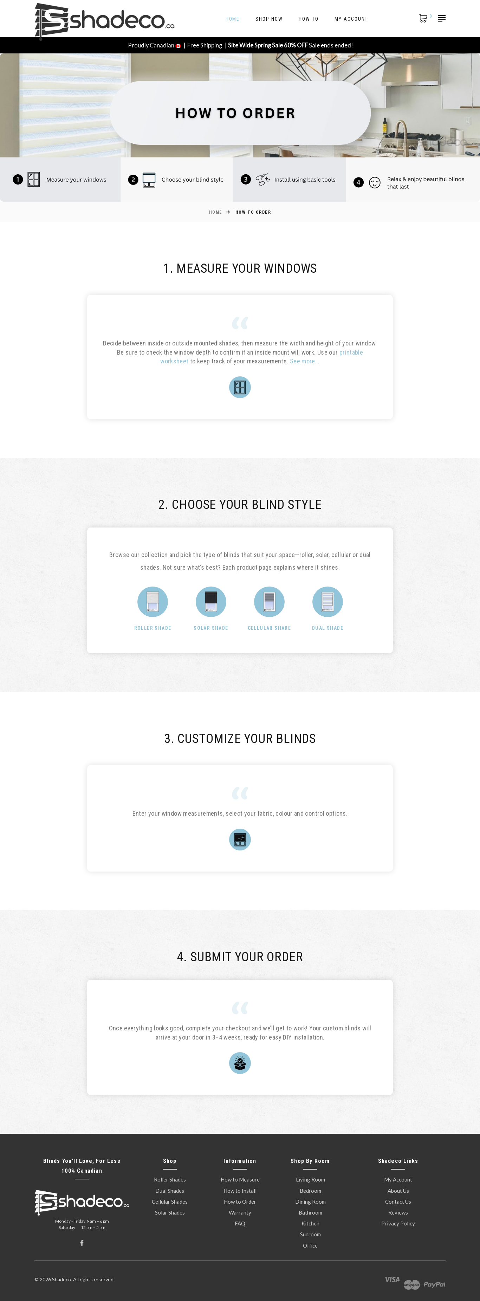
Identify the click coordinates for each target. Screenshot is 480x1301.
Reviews (398, 1212)
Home (233, 19)
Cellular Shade (269, 628)
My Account (351, 19)
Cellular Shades (170, 1201)
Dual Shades (169, 1190)
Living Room (310, 1179)
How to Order (240, 1201)
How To (309, 19)
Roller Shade (152, 628)
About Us (398, 1190)
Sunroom (310, 1234)
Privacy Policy (398, 1223)
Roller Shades (170, 1179)
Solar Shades (170, 1212)
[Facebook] (81, 1243)
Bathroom (310, 1212)
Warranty (240, 1212)
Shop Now (269, 19)
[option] (240, 568)
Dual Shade (327, 628)
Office (310, 1245)
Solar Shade (211, 628)
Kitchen (310, 1223)
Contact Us (398, 1201)
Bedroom (310, 1190)
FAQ (240, 1223)
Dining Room (310, 1201)
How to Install (240, 1190)
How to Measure (240, 1179)
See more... (305, 361)
